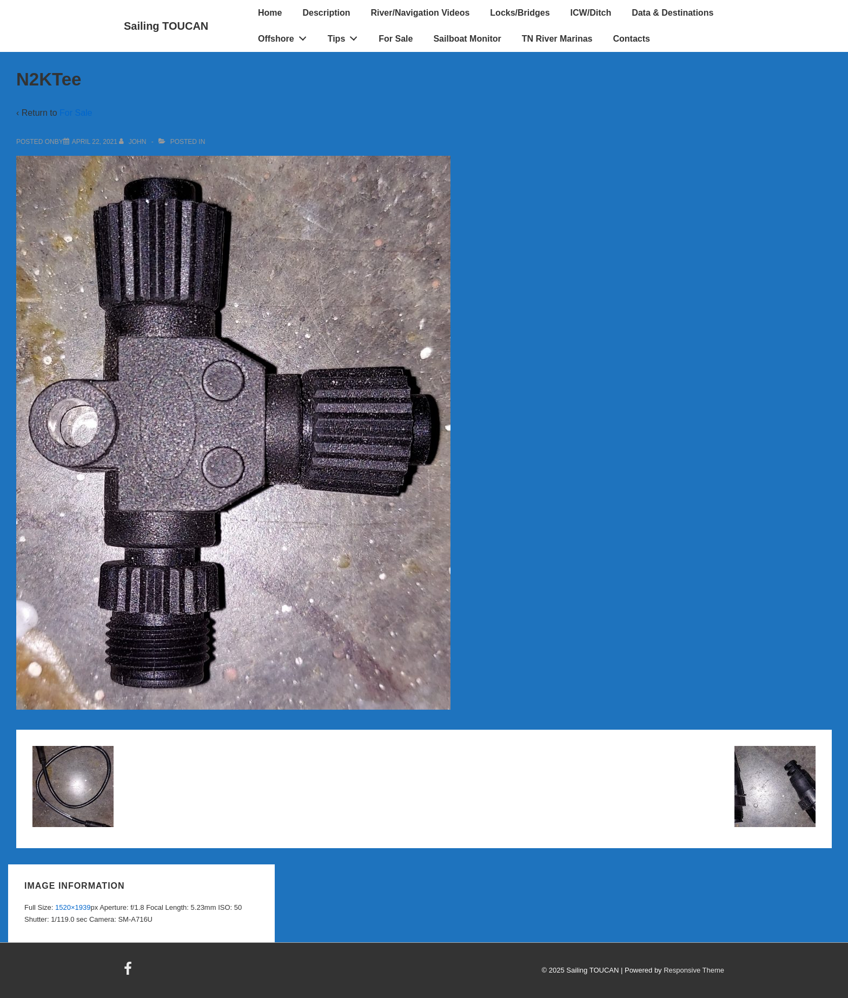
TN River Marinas (557, 38)
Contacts (631, 38)
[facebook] (129, 972)
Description (326, 12)
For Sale (396, 38)
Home (270, 12)
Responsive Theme (694, 970)
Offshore (285, 36)
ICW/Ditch (591, 12)
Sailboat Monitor (467, 38)
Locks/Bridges (519, 12)
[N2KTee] (94, 142)
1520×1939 (72, 907)
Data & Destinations (672, 12)
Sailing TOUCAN (166, 26)
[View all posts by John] (133, 142)
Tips (345, 36)
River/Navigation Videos (419, 12)
